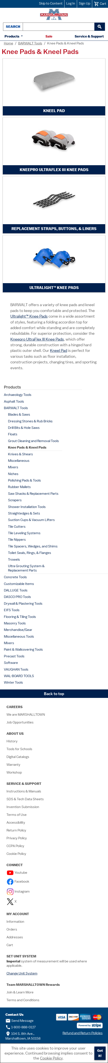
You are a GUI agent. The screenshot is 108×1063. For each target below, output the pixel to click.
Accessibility (15, 822)
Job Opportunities (20, 722)
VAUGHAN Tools (16, 669)
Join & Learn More (20, 992)
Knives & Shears (20, 454)
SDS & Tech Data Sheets (25, 799)
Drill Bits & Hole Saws (24, 428)
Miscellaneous (18, 461)
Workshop (14, 772)
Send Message (19, 1021)
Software (11, 663)
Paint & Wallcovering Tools (23, 649)
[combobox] (59, 27)
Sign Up (84, 3)
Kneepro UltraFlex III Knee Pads (37, 339)
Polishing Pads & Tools (24, 480)
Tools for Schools (19, 749)
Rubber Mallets (19, 487)
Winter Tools (13, 682)
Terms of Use (16, 815)
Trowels (14, 559)
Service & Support (89, 36)
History (12, 741)
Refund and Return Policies (83, 1033)
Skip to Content (51, 3)
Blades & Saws (19, 414)
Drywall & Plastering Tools (23, 603)
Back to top (54, 693)
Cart (9, 945)
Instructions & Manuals (23, 791)
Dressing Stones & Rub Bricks (30, 421)
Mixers (13, 467)
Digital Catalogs (17, 757)
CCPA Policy (15, 846)
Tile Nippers (17, 539)
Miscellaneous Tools (19, 636)
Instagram (18, 891)
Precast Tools (14, 656)
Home (8, 43)
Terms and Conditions (22, 1000)
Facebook (18, 881)
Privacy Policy (16, 838)
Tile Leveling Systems (24, 533)
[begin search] (99, 27)
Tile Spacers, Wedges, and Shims (33, 546)
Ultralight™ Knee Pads (29, 316)
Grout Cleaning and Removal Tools (33, 441)
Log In (70, 3)
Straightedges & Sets (24, 513)
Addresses (14, 937)
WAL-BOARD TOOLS (19, 676)
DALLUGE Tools (15, 590)
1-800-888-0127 (20, 1027)
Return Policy (16, 830)
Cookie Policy (16, 854)
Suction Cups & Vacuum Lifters (31, 520)
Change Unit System (21, 973)
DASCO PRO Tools (17, 597)
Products (12, 36)
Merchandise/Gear (18, 630)
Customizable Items (19, 584)
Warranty (13, 765)
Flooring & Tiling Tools (20, 617)
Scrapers (15, 500)
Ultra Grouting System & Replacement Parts (26, 568)
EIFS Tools (11, 610)
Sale (48, 36)
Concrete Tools (15, 577)
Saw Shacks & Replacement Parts (33, 493)
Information (15, 921)
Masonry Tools (15, 623)
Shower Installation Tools (27, 507)
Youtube (17, 872)
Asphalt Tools (14, 401)
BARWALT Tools (30, 43)
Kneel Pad (58, 350)
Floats (12, 434)
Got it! (100, 1053)
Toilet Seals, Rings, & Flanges (29, 553)
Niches (13, 474)
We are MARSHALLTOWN (25, 714)
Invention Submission (22, 807)
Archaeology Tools (17, 395)
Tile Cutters (17, 526)
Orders (11, 929)
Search (13, 26)
